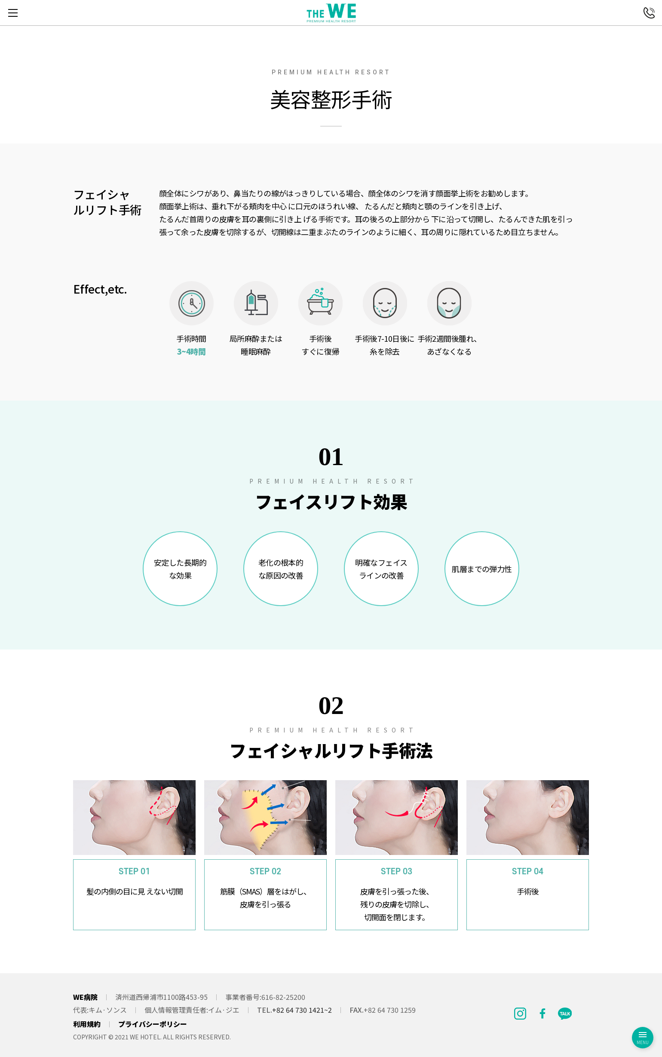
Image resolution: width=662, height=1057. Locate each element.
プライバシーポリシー (152, 1023)
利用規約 (87, 1023)
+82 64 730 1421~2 (302, 1010)
